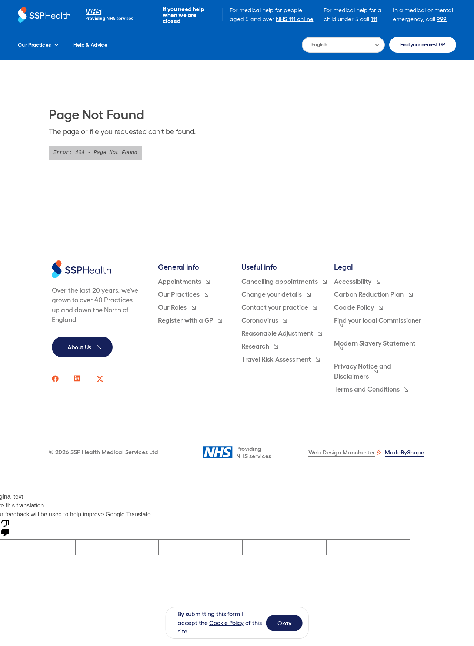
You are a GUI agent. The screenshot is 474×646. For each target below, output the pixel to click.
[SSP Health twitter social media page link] (100, 379)
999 (442, 19)
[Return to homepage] (44, 15)
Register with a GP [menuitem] (190, 320)
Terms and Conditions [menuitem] (371, 389)
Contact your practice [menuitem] (279, 307)
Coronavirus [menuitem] (264, 320)
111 (374, 19)
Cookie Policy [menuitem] (358, 307)
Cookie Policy (227, 622)
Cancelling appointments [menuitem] (284, 281)
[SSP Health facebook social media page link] (55, 379)
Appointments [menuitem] (184, 281)
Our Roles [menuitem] (177, 307)
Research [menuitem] (259, 346)
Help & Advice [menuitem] (90, 45)
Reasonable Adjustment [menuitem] (281, 333)
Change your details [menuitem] (276, 294)
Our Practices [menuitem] (38, 45)
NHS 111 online (295, 19)
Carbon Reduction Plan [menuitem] (373, 294)
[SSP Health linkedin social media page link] (77, 379)
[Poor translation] (4, 528)
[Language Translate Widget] (343, 45)
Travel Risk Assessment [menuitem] (280, 359)
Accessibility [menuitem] (357, 281)
